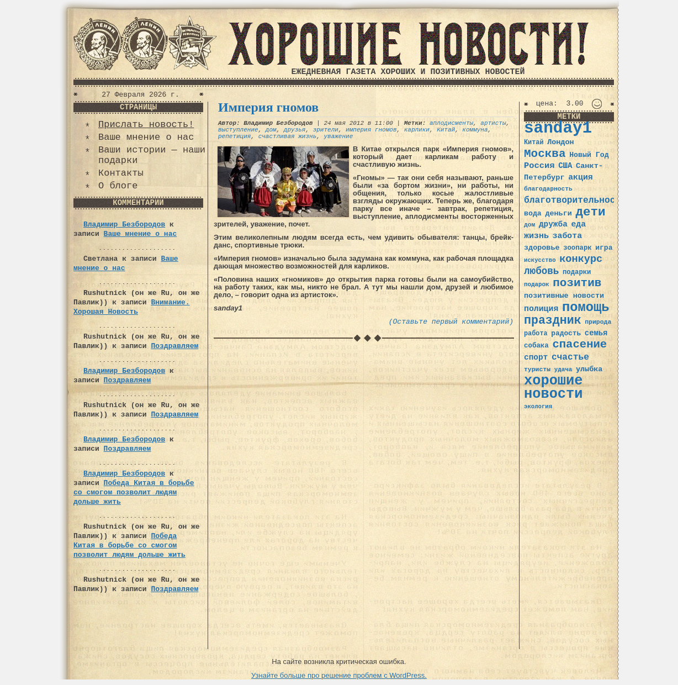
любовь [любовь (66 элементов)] (541, 271)
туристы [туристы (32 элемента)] (537, 369)
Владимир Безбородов (124, 224)
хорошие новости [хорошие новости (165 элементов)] (553, 387)
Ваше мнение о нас (146, 137)
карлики (417, 130)
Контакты (121, 173)
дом (271, 130)
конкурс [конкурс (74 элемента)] (580, 259)
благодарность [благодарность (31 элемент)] (548, 189)
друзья (295, 130)
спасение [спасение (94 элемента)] (579, 344)
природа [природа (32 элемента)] (598, 321)
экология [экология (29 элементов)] (538, 406)
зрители (325, 130)
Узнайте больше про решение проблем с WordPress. (339, 675)
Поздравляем (174, 346)
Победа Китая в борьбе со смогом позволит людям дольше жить (133, 492)
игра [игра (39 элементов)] (603, 248)
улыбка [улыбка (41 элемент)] (589, 369)
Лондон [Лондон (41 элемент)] (560, 142)
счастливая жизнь (287, 136)
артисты (493, 123)
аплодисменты (451, 123)
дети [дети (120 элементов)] (590, 212)
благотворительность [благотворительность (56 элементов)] (575, 200)
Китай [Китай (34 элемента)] (534, 142)
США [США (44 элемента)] (565, 165)
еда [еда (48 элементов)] (578, 224)
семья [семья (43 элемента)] (596, 333)
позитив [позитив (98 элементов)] (577, 283)
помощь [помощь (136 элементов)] (586, 307)
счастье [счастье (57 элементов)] (570, 357)
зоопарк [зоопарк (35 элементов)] (577, 248)
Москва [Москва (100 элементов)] (545, 153)
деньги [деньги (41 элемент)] (558, 213)
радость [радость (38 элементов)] (566, 333)
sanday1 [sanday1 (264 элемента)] (558, 128)
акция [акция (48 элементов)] (580, 177)
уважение (338, 136)
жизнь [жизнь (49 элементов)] (536, 236)
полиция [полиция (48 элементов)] (541, 308)
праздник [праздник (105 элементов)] (552, 320)
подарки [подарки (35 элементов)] (577, 272)
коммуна (475, 130)
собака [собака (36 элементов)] (536, 346)
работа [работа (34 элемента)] (536, 334)
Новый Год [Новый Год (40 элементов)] (588, 155)
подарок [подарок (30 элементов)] (536, 284)
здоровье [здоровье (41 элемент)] (542, 248)
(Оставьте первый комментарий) (451, 322)
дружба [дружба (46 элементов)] (553, 224)
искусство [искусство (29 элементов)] (540, 260)
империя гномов (371, 130)
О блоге (117, 186)
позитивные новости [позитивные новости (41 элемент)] (564, 296)
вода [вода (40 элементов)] (533, 213)
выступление (238, 130)
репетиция (234, 136)
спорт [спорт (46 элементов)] (536, 357)
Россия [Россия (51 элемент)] (539, 166)
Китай (446, 130)
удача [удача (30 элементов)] (563, 369)
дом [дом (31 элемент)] (529, 225)
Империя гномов (268, 107)
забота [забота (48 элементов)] (567, 235)
